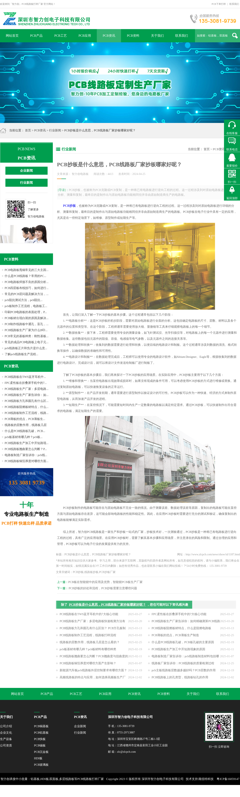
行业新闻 (55, 130)
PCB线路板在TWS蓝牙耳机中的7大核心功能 (89, 617)
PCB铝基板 (41, 732)
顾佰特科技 (206, 779)
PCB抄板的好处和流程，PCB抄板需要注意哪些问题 (105, 588)
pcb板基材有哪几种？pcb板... (24, 437)
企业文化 (6, 732)
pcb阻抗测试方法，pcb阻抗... (24, 300)
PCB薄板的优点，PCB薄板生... (25, 419)
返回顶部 (232, 198)
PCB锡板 (40, 745)
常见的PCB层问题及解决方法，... (27, 294)
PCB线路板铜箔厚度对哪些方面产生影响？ (88, 666)
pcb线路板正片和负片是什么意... (26, 348)
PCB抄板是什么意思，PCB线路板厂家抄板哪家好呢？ (107, 607)
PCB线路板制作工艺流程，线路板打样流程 (88, 638)
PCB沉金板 (41, 751)
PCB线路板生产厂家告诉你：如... (27, 394)
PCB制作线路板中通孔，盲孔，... (27, 324)
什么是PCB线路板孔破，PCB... (25, 431)
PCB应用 (84, 35)
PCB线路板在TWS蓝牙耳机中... (25, 376)
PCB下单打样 (219, 4)
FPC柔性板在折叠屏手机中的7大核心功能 (179, 617)
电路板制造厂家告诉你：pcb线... (26, 455)
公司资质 (6, 745)
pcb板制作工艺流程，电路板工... (26, 306)
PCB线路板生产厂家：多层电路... (27, 388)
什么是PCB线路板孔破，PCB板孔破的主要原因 (183, 645)
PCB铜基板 (41, 726)
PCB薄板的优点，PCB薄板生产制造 (175, 638)
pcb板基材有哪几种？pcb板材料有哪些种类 (88, 652)
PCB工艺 (60, 35)
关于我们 (157, 35)
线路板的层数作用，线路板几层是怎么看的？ (90, 645)
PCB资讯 (109, 35)
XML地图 (115, 791)
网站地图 (129, 791)
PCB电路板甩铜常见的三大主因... (27, 270)
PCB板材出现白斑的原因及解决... (27, 318)
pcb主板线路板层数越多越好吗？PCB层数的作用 (184, 673)
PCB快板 (40, 739)
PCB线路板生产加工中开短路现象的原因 (178, 652)
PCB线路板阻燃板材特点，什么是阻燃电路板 (181, 631)
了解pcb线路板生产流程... (21, 354)
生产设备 (6, 739)
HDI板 (38, 758)
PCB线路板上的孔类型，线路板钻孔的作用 (180, 680)
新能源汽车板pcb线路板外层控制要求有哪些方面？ (93, 673)
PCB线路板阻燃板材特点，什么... (27, 407)
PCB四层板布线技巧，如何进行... (27, 288)
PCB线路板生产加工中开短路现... (27, 443)
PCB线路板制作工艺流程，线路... (27, 413)
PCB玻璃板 (41, 764)
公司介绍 (6, 726)
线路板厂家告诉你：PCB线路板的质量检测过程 (183, 666)
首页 (28, 130)
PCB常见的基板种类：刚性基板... (27, 336)
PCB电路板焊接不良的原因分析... (27, 282)
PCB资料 (133, 35)
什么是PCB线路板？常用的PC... (25, 276)
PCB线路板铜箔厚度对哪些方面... (27, 461)
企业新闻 (26, 170)
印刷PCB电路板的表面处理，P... (26, 312)
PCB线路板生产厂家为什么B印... (26, 330)
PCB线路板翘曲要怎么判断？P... (26, 449)
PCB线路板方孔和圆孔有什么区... (27, 401)
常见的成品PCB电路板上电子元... (27, 342)
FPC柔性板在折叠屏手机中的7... (26, 382)
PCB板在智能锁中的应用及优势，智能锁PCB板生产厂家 (108, 582)
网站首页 (12, 35)
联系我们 (234, 4)
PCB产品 (36, 35)
